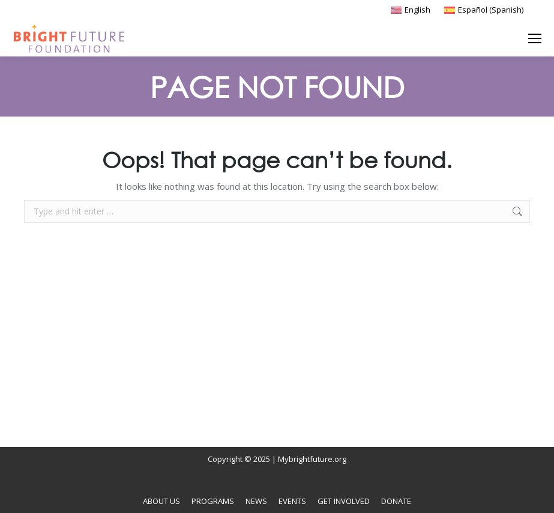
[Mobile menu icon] (535, 38)
